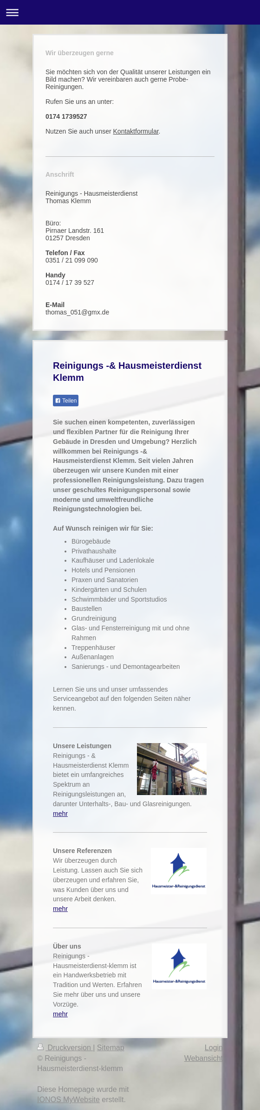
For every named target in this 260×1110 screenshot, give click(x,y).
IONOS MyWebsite (68, 1100)
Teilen (66, 401)
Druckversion (65, 1048)
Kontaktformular (136, 131)
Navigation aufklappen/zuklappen (130, 12)
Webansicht (203, 1058)
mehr (60, 813)
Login (214, 1048)
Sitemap (110, 1048)
